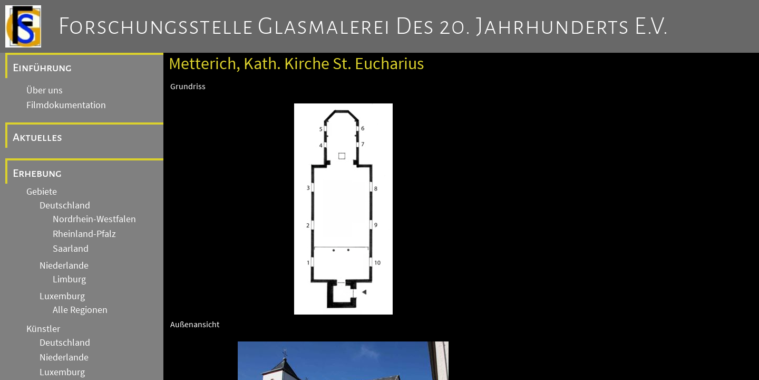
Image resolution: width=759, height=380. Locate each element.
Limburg (69, 279)
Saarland (71, 248)
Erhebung (37, 173)
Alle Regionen (80, 310)
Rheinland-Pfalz (84, 234)
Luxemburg (62, 296)
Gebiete (41, 191)
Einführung (42, 67)
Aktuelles (37, 137)
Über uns (44, 90)
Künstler (43, 329)
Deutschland (65, 205)
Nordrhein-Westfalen (94, 219)
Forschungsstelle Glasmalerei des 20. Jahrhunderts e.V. (363, 26)
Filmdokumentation (66, 105)
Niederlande (64, 265)
